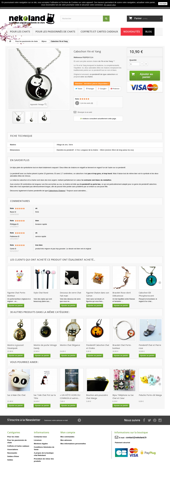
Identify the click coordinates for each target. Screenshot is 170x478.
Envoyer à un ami (85, 112)
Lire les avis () (86, 103)
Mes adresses (66, 440)
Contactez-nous (40, 437)
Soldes (10, 460)
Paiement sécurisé (122, 443)
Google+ (102, 89)
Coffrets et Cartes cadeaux (99, 31)
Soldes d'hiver (13, 456)
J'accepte (163, 4)
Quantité (133, 60)
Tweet (78, 89)
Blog (148, 31)
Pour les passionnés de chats (55, 31)
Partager (90, 89)
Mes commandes (67, 437)
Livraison (38, 440)
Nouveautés (131, 31)
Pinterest (115, 89)
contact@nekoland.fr (136, 437)
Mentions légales (41, 444)
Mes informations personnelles (73, 444)
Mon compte (67, 432)
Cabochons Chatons (56, 191)
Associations (12, 449)
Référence (78, 57)
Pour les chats (20, 31)
